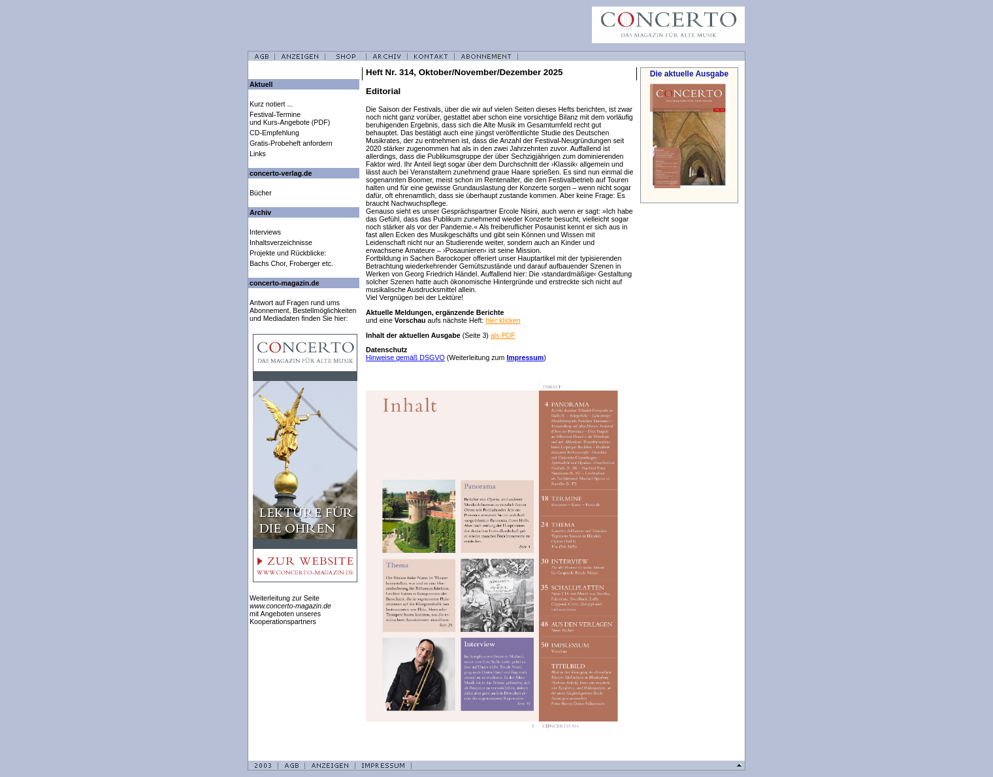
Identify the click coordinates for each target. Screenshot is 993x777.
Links (258, 153)
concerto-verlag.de (281, 173)
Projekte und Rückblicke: (288, 253)
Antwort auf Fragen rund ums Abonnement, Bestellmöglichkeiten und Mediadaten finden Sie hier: (303, 310)
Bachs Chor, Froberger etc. (291, 263)
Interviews (265, 232)
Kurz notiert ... (271, 104)
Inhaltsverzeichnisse (281, 242)
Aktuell (261, 84)
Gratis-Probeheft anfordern (291, 143)
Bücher (261, 193)
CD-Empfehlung (274, 133)
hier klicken (502, 320)
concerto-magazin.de (284, 283)
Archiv (260, 212)
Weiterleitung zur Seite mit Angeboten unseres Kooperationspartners (290, 609)
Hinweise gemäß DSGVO (405, 357)
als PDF (503, 335)
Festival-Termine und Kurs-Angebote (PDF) (290, 118)
